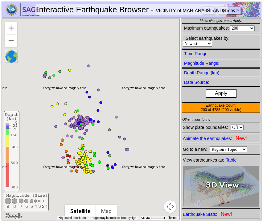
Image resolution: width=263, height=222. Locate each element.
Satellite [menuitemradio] (80, 211)
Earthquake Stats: (207, 214)
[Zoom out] (11, 41)
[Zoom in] (11, 28)
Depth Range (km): (202, 72)
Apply (221, 93)
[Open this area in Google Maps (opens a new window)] (13, 216)
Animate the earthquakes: (215, 138)
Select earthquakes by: (207, 38)
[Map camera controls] (170, 206)
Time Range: (196, 53)
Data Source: (196, 82)
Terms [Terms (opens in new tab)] (173, 218)
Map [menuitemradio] (106, 211)
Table (231, 160)
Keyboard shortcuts (72, 218)
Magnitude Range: (201, 63)
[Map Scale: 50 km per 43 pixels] (153, 218)
